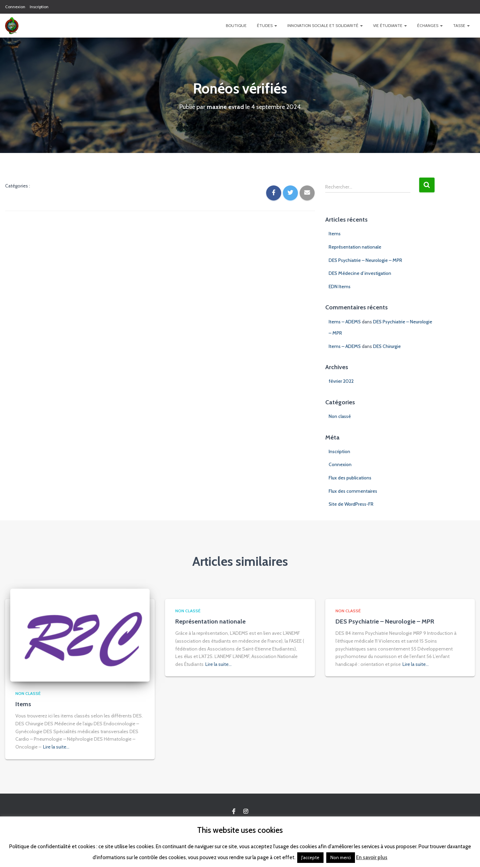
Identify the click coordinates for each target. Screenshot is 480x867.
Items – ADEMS (345, 322)
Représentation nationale (355, 247)
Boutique (236, 25)
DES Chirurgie (387, 346)
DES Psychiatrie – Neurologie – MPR (365, 260)
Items (335, 233)
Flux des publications (350, 478)
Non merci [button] (340, 857)
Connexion (15, 6)
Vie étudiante (390, 25)
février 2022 (341, 381)
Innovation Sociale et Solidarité (325, 25)
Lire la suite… (56, 747)
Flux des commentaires (353, 491)
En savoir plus (371, 857)
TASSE (461, 25)
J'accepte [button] (310, 857)
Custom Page (234, 812)
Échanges (430, 25)
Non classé (340, 416)
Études (267, 25)
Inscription (39, 6)
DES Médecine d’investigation (360, 273)
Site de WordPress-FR (351, 504)
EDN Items (340, 286)
